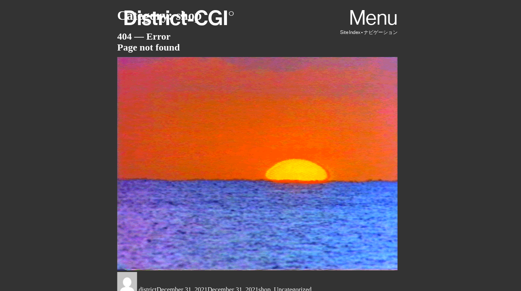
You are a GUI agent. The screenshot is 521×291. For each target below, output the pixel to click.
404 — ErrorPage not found (148, 42)
